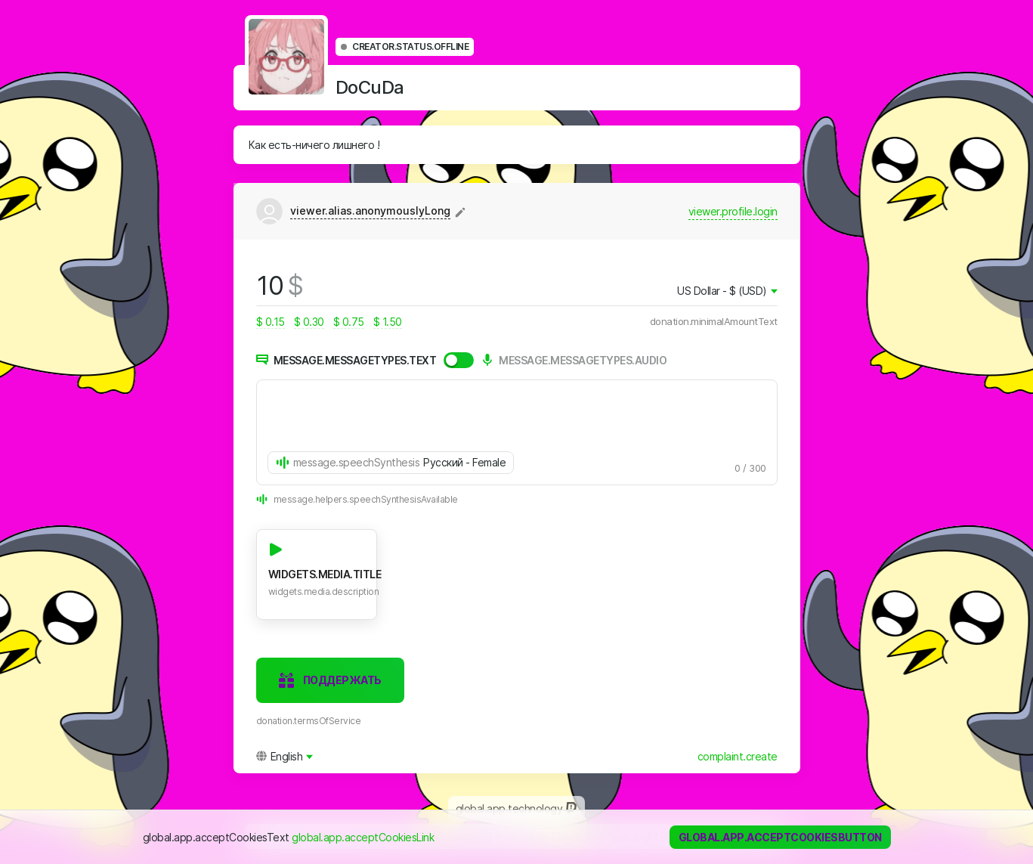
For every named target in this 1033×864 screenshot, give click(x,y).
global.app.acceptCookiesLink (363, 837)
